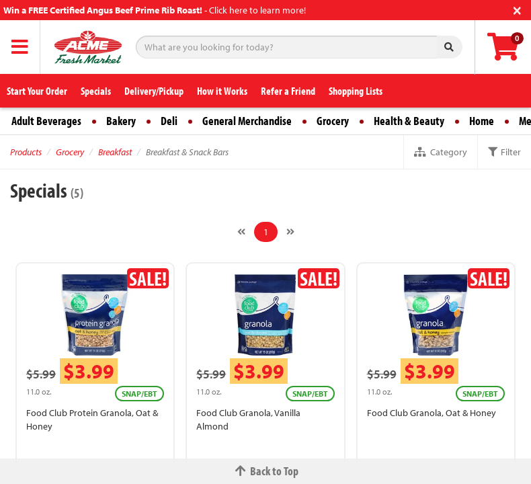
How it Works (222, 90)
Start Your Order (37, 90)
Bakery (121, 120)
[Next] (290, 232)
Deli (169, 120)
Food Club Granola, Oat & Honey (431, 413)
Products (26, 152)
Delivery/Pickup (153, 90)
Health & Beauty (409, 120)
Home (481, 120)
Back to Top (265, 471)
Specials (96, 90)
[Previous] (241, 232)
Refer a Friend (288, 90)
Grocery (333, 120)
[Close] (517, 9)
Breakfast (115, 152)
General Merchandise (247, 120)
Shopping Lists (355, 90)
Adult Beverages (46, 120)
